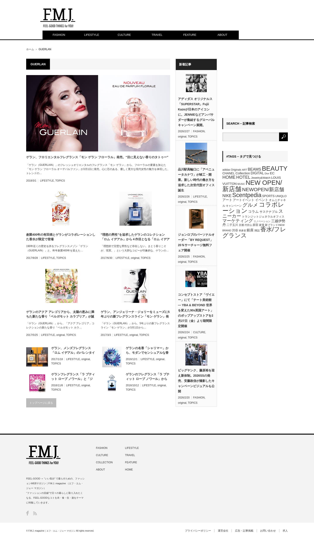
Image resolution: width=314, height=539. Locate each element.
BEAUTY (274, 168)
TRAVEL (157, 34)
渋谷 (235, 230)
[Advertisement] (255, 86)
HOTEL (243, 177)
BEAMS (254, 169)
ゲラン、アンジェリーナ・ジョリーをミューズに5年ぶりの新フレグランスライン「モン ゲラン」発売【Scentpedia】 (135, 314)
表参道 (242, 230)
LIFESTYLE (91, 34)
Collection (243, 173)
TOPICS (60, 180)
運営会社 (223, 530)
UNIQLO (281, 196)
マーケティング (237, 220)
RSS (35, 513)
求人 (285, 530)
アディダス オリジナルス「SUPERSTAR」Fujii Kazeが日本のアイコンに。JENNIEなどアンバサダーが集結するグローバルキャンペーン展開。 (196, 112)
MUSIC (241, 184)
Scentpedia (246, 195)
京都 (241, 225)
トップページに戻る (41, 402)
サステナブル (268, 211)
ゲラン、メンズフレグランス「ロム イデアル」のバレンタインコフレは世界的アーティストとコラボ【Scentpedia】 (73, 350)
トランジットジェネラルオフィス (263, 216)
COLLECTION (104, 462)
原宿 (255, 225)
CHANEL (228, 173)
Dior (267, 173)
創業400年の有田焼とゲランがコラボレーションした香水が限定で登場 (60, 237)
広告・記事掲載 (244, 530)
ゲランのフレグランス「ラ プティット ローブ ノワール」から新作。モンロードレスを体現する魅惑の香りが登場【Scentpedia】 (147, 376)
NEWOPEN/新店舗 (263, 189)
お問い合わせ (268, 530)
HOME (229, 177)
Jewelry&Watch (260, 177)
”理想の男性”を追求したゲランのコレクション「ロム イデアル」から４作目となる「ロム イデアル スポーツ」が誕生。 (135, 237)
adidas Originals (231, 169)
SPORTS (268, 196)
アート (227, 200)
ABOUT (222, 34)
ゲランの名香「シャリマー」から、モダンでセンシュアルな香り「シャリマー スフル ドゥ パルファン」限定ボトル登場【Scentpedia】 (147, 350)
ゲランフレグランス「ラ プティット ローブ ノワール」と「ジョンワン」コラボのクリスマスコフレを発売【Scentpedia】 (73, 376)
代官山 (248, 225)
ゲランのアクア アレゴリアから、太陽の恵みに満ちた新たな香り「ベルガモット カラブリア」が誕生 (60, 314)
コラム (253, 211)
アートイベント (243, 200)
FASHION (59, 34)
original (135, 257)
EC (272, 173)
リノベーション (262, 221)
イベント (261, 200)
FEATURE (189, 34)
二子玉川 (232, 225)
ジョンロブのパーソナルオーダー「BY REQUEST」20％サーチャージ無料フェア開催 (196, 242)
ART (244, 169)
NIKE (227, 196)
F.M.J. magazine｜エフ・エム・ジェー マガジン (51, 531)
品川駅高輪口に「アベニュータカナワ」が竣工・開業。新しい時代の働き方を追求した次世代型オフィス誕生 (196, 180)
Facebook (27, 513)
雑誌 (257, 230)
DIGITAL (257, 173)
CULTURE (124, 34)
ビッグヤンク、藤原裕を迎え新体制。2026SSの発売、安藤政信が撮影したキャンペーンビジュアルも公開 (196, 381)
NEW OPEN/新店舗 (252, 185)
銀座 (250, 230)
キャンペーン (234, 205)
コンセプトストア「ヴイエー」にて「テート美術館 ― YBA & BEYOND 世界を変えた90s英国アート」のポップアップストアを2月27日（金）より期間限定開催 (196, 310)
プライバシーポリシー (198, 530)
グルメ (250, 205)
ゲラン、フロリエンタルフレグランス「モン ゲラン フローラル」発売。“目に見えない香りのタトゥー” (97, 157)
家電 (261, 225)
